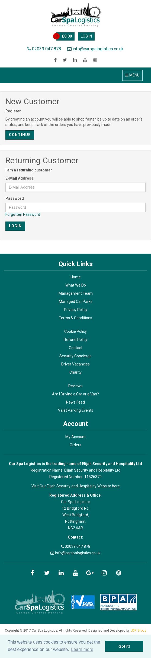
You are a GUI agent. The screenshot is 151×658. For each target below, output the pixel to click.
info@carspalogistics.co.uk (95, 48)
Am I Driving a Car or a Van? (75, 394)
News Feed (75, 402)
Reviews (75, 386)
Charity (75, 372)
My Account (75, 437)
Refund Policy (75, 339)
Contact (75, 348)
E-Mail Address (19, 178)
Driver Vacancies (75, 364)
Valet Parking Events (75, 410)
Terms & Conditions (75, 318)
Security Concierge (75, 356)
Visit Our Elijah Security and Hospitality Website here (75, 486)
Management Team (76, 293)
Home (75, 277)
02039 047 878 (44, 48)
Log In (86, 36)
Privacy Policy (75, 310)
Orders (75, 445)
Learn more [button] (82, 649)
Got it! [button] (124, 646)
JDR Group (138, 630)
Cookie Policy (75, 331)
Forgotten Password (22, 214)
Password (14, 198)
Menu (132, 75)
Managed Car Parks (75, 301)
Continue (20, 135)
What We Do (75, 285)
